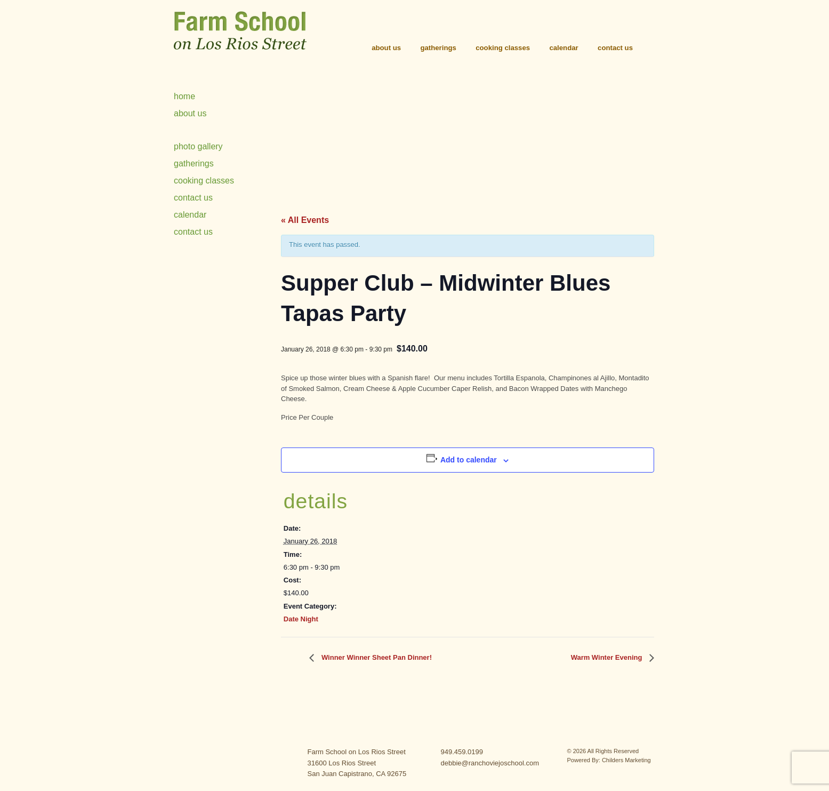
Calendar (563, 48)
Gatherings (438, 48)
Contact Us (615, 48)
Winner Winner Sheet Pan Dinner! (375, 657)
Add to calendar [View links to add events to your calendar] (468, 460)
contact (218, 759)
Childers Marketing (626, 760)
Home (184, 96)
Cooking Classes (503, 48)
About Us (386, 48)
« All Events (305, 220)
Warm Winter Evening (607, 657)
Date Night (301, 619)
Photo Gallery (198, 146)
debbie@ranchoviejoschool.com (490, 763)
